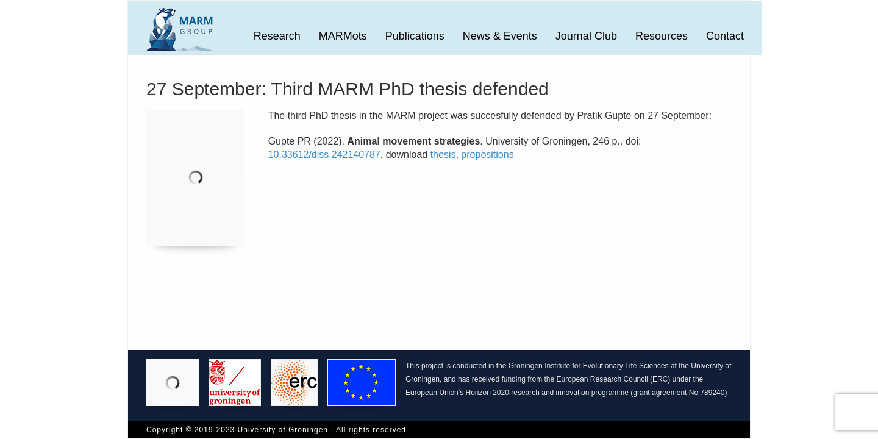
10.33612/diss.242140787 (324, 154)
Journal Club (586, 36)
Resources (661, 36)
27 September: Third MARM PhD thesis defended (347, 89)
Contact (725, 36)
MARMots (343, 36)
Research (277, 36)
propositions (487, 154)
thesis (443, 154)
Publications (414, 36)
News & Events (500, 36)
